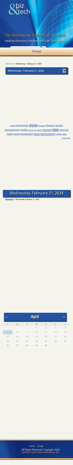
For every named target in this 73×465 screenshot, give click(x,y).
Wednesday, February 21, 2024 (26, 70)
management (12, 129)
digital (33, 125)
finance (50, 125)
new (55, 129)
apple (13, 125)
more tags (66, 138)
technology (48, 134)
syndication (27, 134)
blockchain (22, 125)
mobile (39, 130)
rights (10, 134)
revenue (64, 129)
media (23, 129)
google (59, 125)
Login (41, 446)
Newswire (9, 64)
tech (37, 134)
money (46, 130)
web (64, 134)
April (35, 316)
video (59, 134)
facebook (42, 126)
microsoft (31, 130)
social (16, 134)
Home (36, 51)
